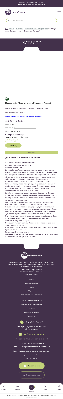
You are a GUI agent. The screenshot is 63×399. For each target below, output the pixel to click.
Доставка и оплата (31, 283)
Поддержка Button (31, 358)
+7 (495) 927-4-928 (34, 322)
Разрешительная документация (31, 304)
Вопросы (31, 287)
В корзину (13, 145)
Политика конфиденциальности (31, 300)
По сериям (19, 29)
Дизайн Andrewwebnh (31, 355)
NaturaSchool (31, 316)
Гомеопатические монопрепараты (36, 29)
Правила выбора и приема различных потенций (23, 116)
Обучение (31, 291)
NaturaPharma (15, 131)
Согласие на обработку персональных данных (31, 347)
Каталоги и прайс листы (31, 312)
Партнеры (31, 308)
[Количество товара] (12, 140)
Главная (11, 29)
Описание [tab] (31, 152)
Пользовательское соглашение (31, 295)
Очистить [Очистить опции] (24, 137)
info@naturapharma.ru (33, 334)
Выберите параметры (15, 135)
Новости (31, 279)
